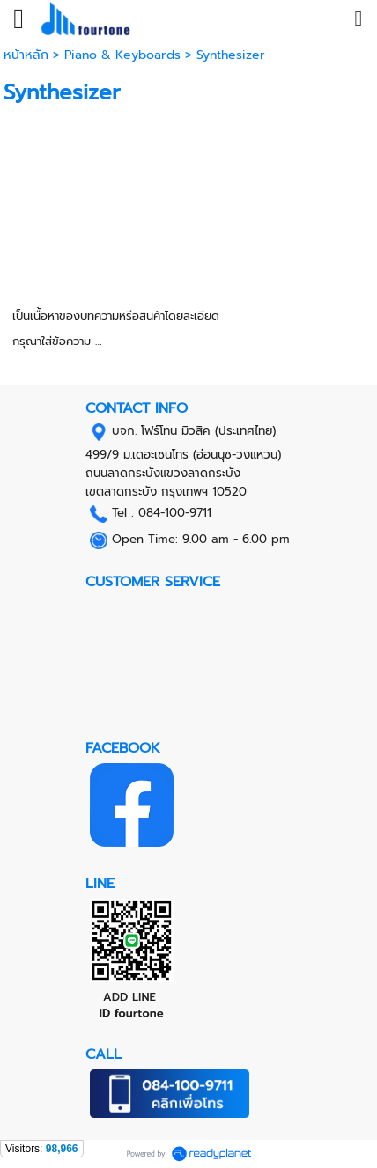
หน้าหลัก (28, 55)
